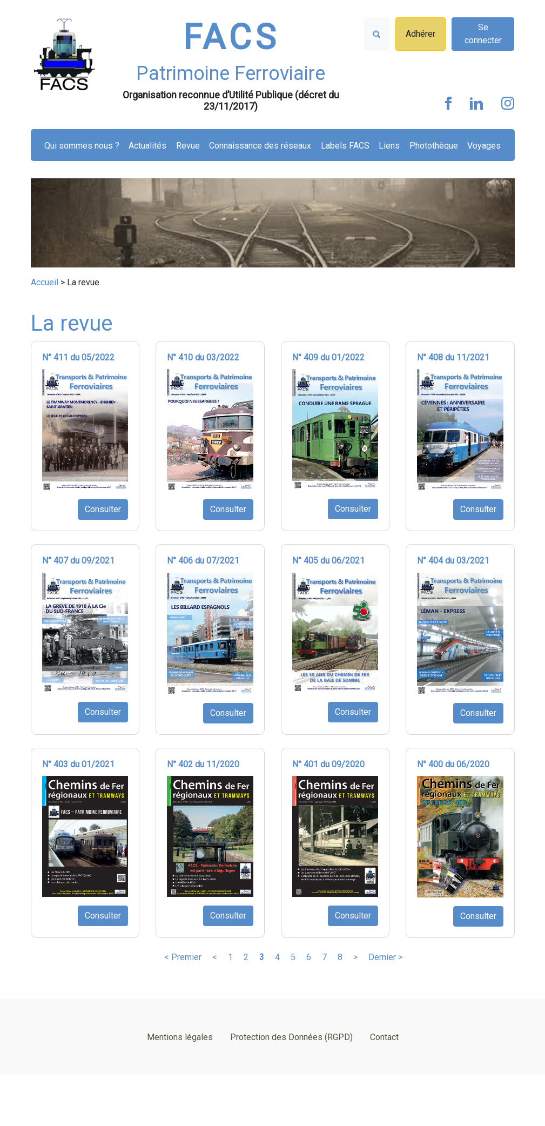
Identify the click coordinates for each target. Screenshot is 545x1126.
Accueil (44, 282)
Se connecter (483, 33)
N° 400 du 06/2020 (453, 764)
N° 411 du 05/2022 (78, 357)
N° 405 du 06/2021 (328, 560)
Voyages (484, 145)
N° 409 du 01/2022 (328, 357)
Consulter (103, 509)
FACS (231, 37)
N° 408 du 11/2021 (453, 357)
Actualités (147, 145)
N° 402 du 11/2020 (203, 764)
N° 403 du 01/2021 (78, 764)
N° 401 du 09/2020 (328, 764)
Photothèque (433, 145)
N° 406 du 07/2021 (203, 560)
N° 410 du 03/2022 (203, 357)
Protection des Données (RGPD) (291, 1037)
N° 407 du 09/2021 (78, 560)
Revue (188, 145)
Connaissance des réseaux (260, 145)
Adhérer (420, 34)
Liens (389, 145)
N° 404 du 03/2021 (453, 560)
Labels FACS (345, 145)
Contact (384, 1037)
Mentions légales (180, 1037)
